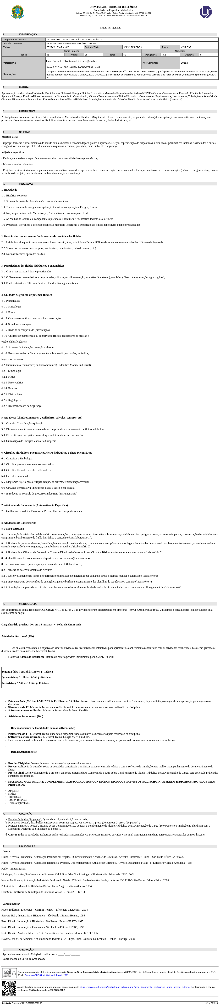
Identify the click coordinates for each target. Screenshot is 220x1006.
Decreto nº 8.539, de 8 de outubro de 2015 (46, 975)
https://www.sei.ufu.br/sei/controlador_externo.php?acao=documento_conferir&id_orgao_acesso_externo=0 (136, 986)
